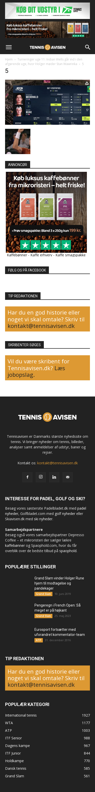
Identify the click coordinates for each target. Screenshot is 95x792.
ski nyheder (43, 518)
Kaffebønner (17, 255)
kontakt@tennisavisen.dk (41, 325)
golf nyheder (65, 513)
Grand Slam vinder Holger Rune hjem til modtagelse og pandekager (59, 583)
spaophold (68, 550)
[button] (9, 47)
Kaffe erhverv (41, 255)
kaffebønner (15, 545)
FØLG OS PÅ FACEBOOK (27, 270)
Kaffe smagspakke (70, 255)
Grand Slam (43, 594)
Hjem (9, 59)
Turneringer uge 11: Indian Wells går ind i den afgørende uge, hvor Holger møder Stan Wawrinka (43, 61)
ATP (38, 640)
